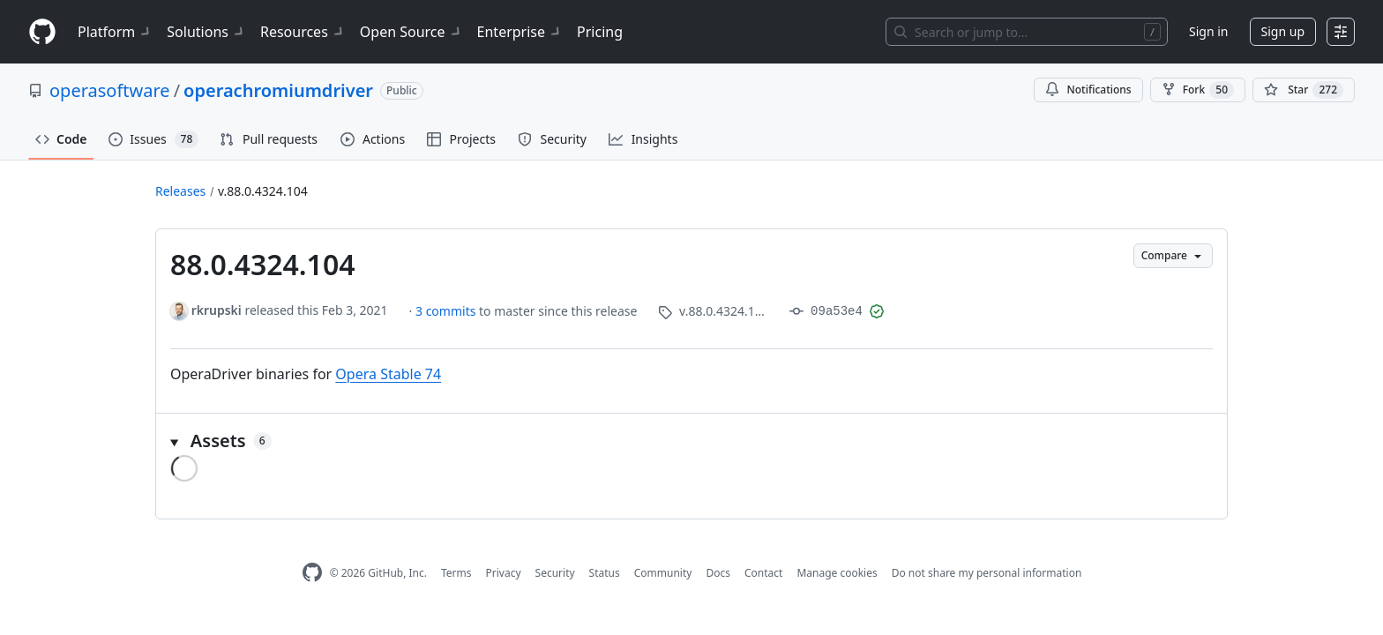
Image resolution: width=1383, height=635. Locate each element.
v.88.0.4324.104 (263, 191)
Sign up (1283, 31)
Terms (456, 572)
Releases (180, 191)
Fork (1198, 90)
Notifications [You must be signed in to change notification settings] (1088, 89)
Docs (718, 572)
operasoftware (109, 90)
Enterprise (520, 31)
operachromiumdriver (278, 90)
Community (663, 572)
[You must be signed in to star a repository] (1303, 90)
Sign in (1208, 31)
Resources (303, 31)
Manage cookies (836, 572)
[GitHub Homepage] (312, 573)
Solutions (206, 31)
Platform (115, 31)
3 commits (447, 311)
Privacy (503, 572)
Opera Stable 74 (388, 374)
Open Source (411, 31)
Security (555, 572)
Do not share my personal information (987, 572)
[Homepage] (42, 32)
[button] (691, 441)
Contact (763, 572)
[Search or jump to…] (1026, 32)
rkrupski (216, 310)
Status (604, 572)
